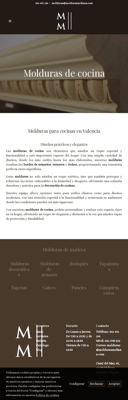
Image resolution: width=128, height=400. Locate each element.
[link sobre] (19, 341)
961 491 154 (41, 3)
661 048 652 (112, 340)
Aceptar (114, 383)
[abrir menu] (10, 21)
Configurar (76, 383)
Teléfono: (102, 331)
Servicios (42, 336)
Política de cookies (47, 395)
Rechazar (96, 383)
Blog (39, 350)
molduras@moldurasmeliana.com (72, 3)
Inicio (39, 331)
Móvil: (100, 340)
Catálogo (42, 345)
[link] (64, 21)
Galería (41, 340)
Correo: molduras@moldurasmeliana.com (109, 350)
